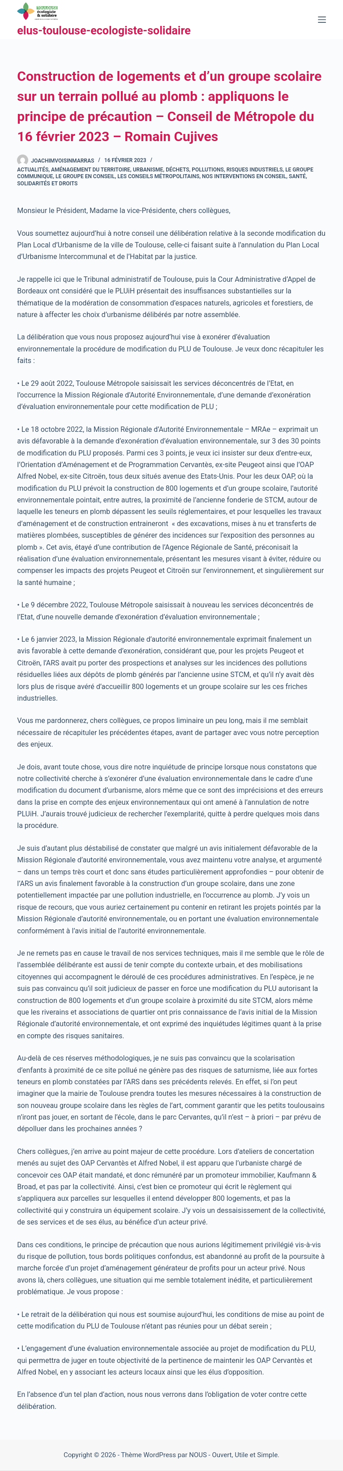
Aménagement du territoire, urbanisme (107, 170)
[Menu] (322, 20)
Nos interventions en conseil (244, 176)
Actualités (32, 170)
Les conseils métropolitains (158, 176)
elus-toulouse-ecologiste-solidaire (104, 30)
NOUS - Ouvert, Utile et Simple (233, 1455)
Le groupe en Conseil (85, 176)
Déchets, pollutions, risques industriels (224, 170)
